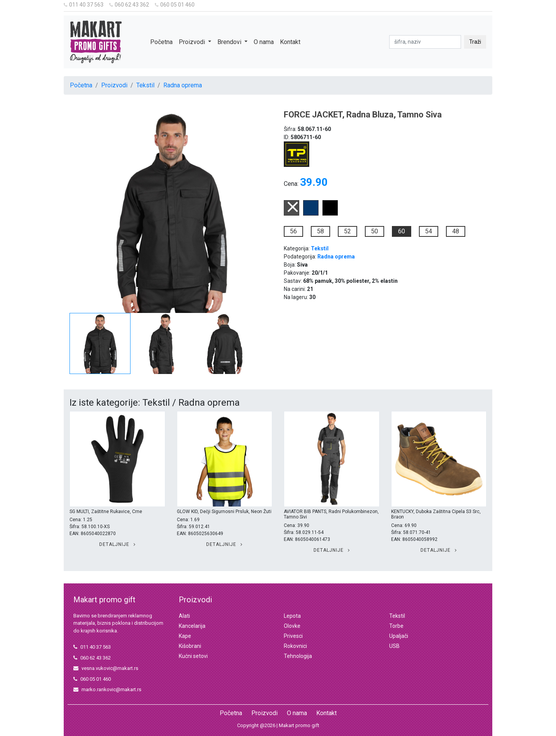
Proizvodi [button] (193, 42)
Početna (161, 42)
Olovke (292, 626)
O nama (264, 42)
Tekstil (145, 85)
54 (428, 231)
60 (401, 231)
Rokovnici (295, 646)
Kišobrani (190, 646)
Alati (184, 616)
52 (347, 231)
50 (374, 231)
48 (455, 231)
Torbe (396, 626)
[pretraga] (425, 42)
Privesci (293, 636)
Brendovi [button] (230, 42)
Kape (185, 636)
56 (293, 231)
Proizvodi (114, 85)
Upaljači (398, 636)
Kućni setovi (193, 656)
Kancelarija (192, 626)
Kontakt (290, 42)
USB (394, 646)
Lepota (292, 616)
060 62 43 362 (129, 5)
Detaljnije (117, 544)
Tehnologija (298, 656)
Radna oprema (182, 85)
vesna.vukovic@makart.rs (105, 668)
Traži (475, 42)
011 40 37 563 (83, 5)
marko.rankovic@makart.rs (107, 689)
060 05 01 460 (175, 5)
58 (320, 231)
